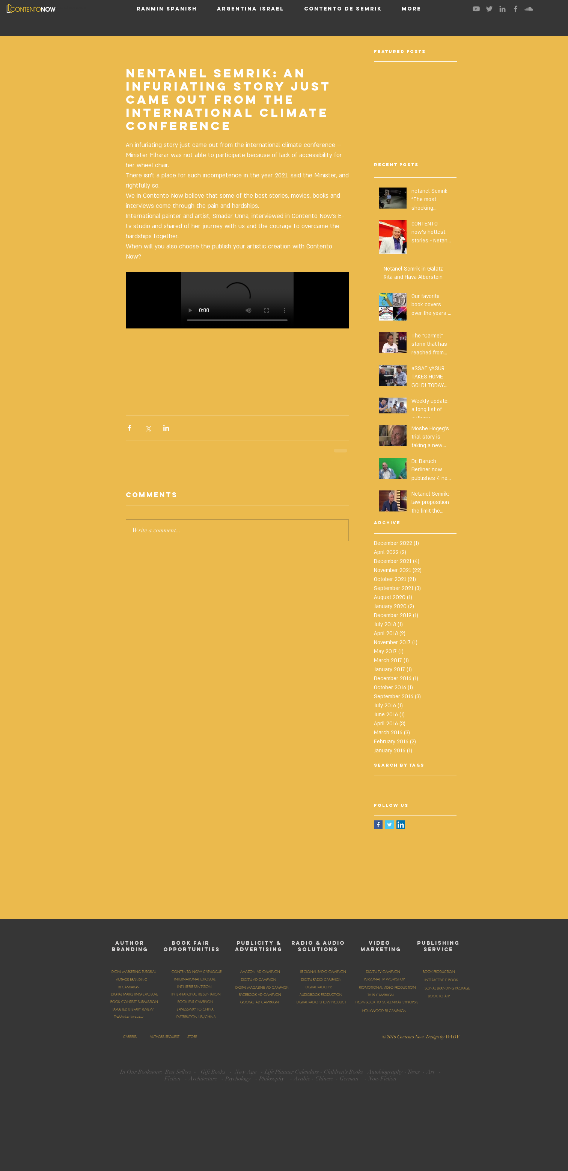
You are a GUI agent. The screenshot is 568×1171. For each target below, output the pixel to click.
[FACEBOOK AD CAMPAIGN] (260, 995)
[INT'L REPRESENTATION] (194, 987)
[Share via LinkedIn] (166, 427)
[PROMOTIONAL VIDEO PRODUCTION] (387, 987)
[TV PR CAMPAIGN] (380, 995)
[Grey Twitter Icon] (489, 9)
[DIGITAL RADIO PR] (318, 987)
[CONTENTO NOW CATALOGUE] (196, 972)
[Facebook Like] (313, 1036)
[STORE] (192, 1037)
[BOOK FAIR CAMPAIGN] (195, 1002)
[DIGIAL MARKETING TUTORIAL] (133, 972)
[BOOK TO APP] (439, 996)
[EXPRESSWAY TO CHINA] (195, 1009)
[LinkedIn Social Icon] (400, 824)
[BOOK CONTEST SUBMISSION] (134, 1002)
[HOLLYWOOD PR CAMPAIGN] (385, 1011)
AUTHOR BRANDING (130, 946)
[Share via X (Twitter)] (147, 427)
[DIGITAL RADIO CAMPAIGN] (321, 979)
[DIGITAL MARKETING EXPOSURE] (135, 994)
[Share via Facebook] (129, 427)
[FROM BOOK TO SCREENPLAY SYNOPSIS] (387, 1002)
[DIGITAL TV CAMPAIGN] (383, 972)
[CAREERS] (130, 1037)
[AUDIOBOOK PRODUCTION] (321, 995)
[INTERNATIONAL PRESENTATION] (196, 994)
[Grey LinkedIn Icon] (502, 9)
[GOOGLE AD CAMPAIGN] (259, 1002)
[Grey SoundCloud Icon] (528, 9)
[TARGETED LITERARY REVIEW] (133, 1009)
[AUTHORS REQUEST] (164, 1037)
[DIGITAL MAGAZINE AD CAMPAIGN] (262, 987)
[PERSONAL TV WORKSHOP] (384, 979)
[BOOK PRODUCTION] (439, 972)
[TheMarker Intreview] (129, 1017)
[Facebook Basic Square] (378, 824)
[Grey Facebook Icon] (515, 9)
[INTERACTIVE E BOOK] (441, 980)
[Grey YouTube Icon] (476, 9)
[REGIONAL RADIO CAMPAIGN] (323, 972)
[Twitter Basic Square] (389, 824)
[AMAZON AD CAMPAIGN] (260, 972)
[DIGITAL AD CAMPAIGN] (258, 979)
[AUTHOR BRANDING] (131, 979)
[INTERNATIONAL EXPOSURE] (195, 979)
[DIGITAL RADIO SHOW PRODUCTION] (325, 1002)
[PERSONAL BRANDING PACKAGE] (445, 988)
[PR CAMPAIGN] (129, 987)
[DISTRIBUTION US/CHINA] (196, 1017)
